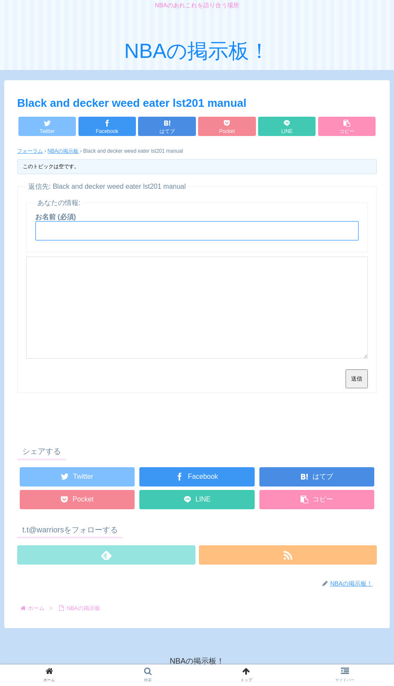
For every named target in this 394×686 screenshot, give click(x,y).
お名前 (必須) (55, 217)
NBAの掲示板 (63, 151)
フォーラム (30, 151)
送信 (356, 378)
